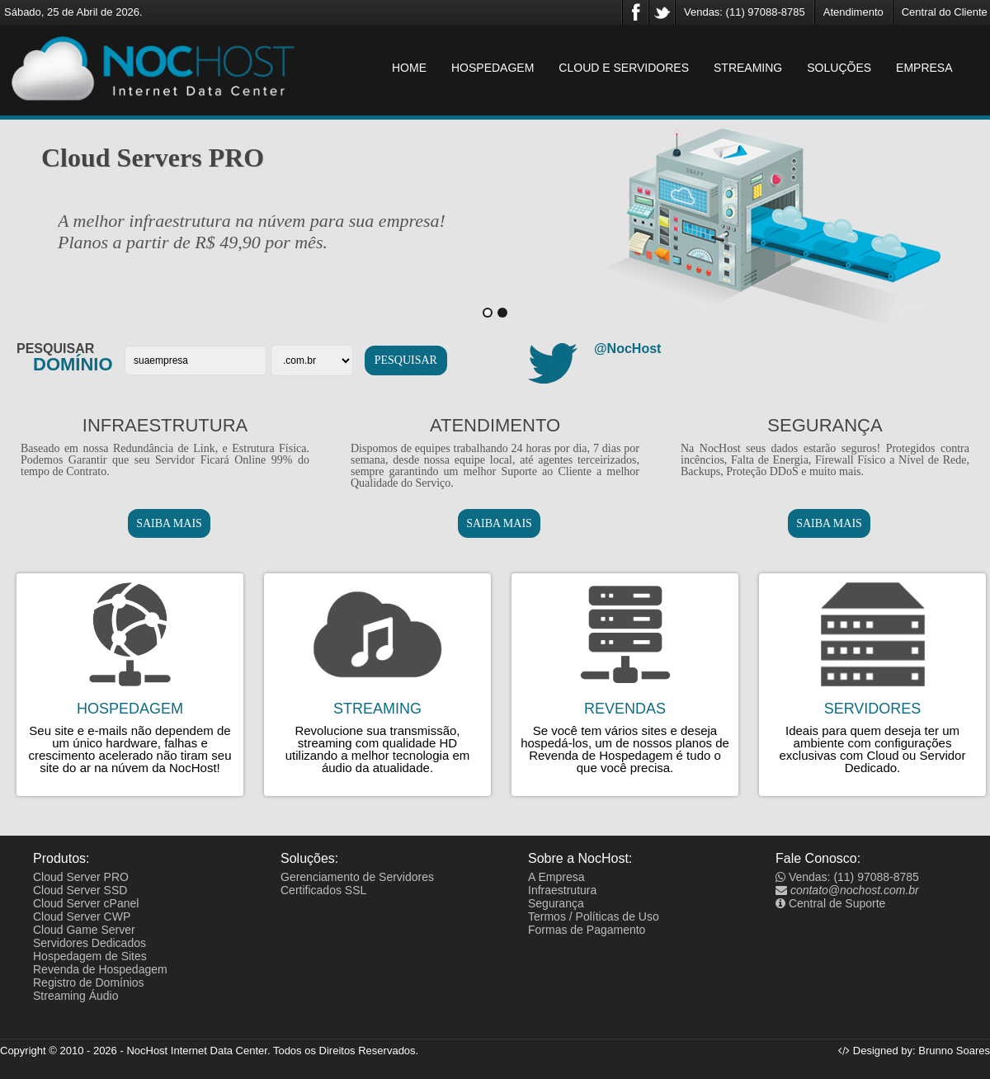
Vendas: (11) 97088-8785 (744, 12)
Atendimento (853, 12)
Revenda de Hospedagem (100, 969)
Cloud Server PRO (81, 876)
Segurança (556, 903)
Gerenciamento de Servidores (357, 876)
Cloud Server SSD (80, 890)
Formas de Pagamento (586, 929)
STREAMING (748, 67)
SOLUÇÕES (839, 67)
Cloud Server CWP (81, 916)
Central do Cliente (945, 12)
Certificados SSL (323, 890)
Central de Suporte (830, 903)
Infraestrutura (562, 890)
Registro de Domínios (88, 982)
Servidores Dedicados (89, 942)
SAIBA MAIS (169, 523)
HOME (409, 67)
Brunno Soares (954, 1050)
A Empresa (556, 876)
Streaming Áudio (76, 995)
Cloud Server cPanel (86, 903)
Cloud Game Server (84, 929)
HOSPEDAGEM (492, 67)
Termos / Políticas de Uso (593, 916)
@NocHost (627, 349)
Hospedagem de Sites (90, 956)
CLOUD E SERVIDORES (624, 67)
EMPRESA (924, 67)
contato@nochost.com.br (847, 890)
